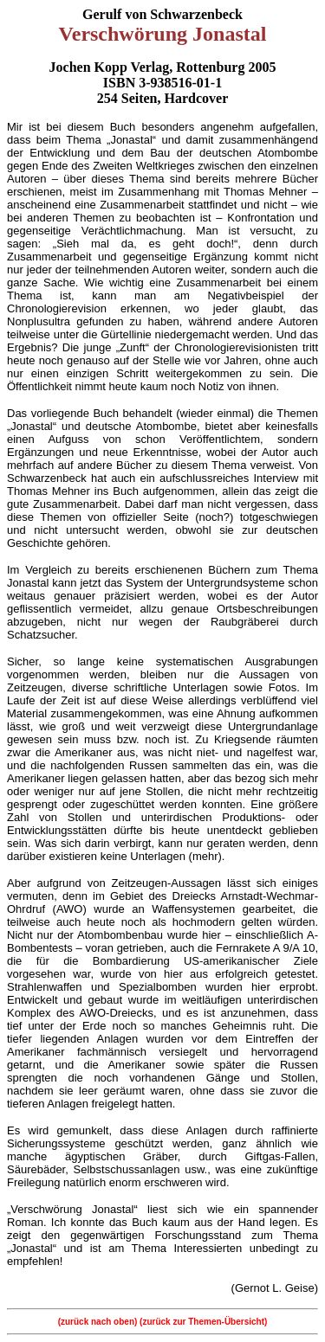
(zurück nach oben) (99, 1321)
